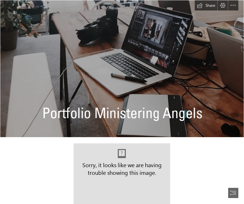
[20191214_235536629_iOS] (122, 68)
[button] (206, 5)
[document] (122, 102)
